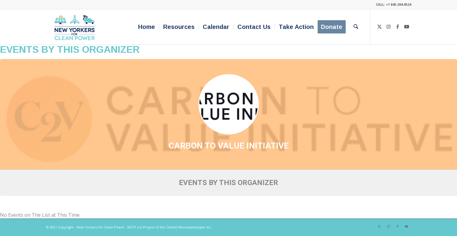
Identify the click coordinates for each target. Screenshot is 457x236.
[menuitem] (146, 26)
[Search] (356, 26)
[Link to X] (379, 26)
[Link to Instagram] (388, 26)
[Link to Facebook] (397, 26)
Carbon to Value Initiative (229, 146)
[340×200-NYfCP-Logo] (76, 26)
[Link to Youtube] (406, 26)
